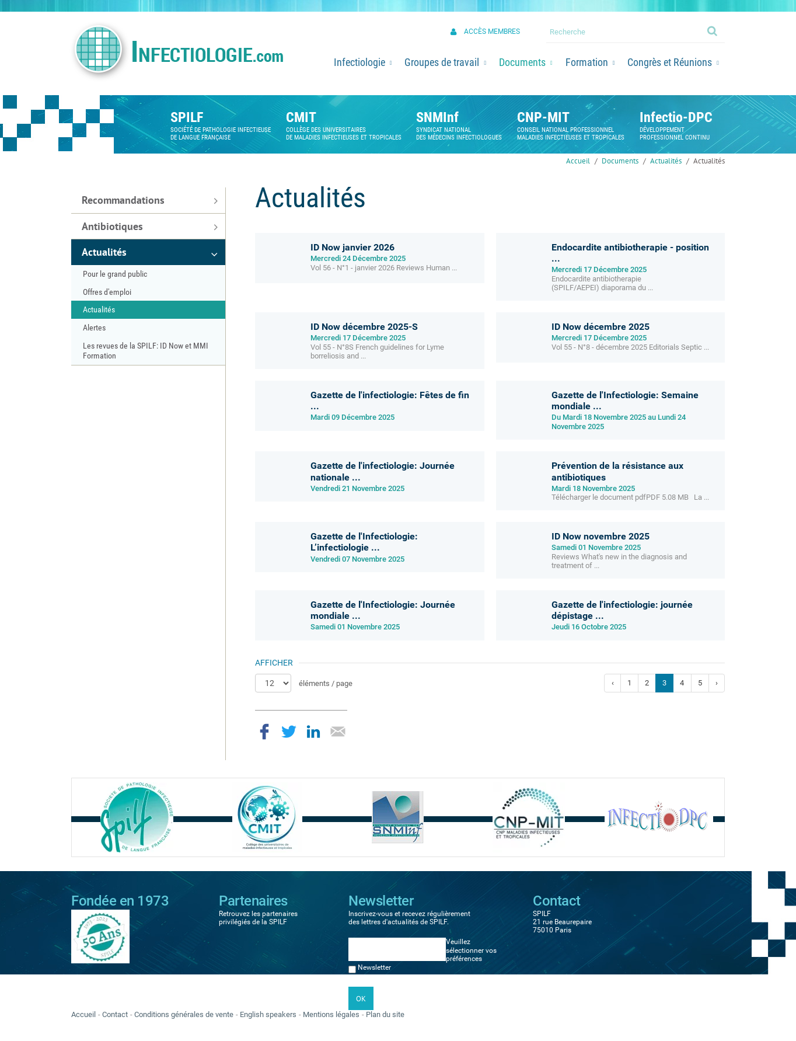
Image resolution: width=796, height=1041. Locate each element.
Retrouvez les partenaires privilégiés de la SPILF (258, 918)
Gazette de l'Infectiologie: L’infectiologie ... (364, 542)
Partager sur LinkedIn (313, 731)
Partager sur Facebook (264, 731)
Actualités (666, 161)
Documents (620, 161)
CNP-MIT (543, 117)
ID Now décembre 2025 (600, 326)
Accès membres (492, 31)
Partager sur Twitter (289, 731)
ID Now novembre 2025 (600, 536)
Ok (713, 30)
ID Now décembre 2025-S (364, 326)
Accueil (578, 161)
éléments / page (325, 683)
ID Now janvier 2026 (352, 247)
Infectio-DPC (676, 117)
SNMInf (437, 117)
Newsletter (374, 967)
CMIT (301, 117)
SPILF (186, 117)
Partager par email (338, 731)
